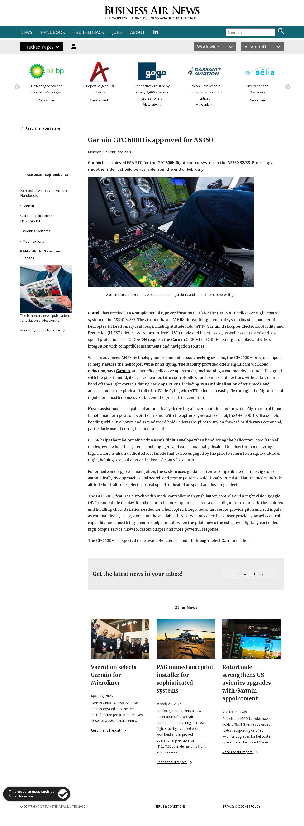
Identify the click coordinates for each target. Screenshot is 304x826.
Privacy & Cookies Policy (241, 806)
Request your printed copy (42, 330)
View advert (47, 100)
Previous (16, 86)
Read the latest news (41, 128)
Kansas (28, 258)
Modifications (33, 241)
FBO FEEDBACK (88, 32)
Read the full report (108, 730)
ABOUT (137, 32)
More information (21, 796)
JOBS (117, 32)
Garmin (28, 205)
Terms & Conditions (170, 806)
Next (287, 86)
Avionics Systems (36, 231)
